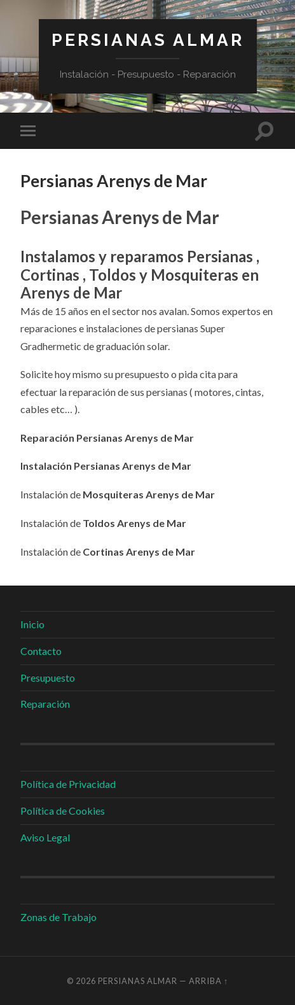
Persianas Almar (147, 40)
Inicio (32, 624)
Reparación (45, 704)
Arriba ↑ (208, 981)
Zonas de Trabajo (58, 917)
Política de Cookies (62, 811)
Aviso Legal (45, 837)
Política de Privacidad (68, 784)
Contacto (41, 651)
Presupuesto (47, 677)
